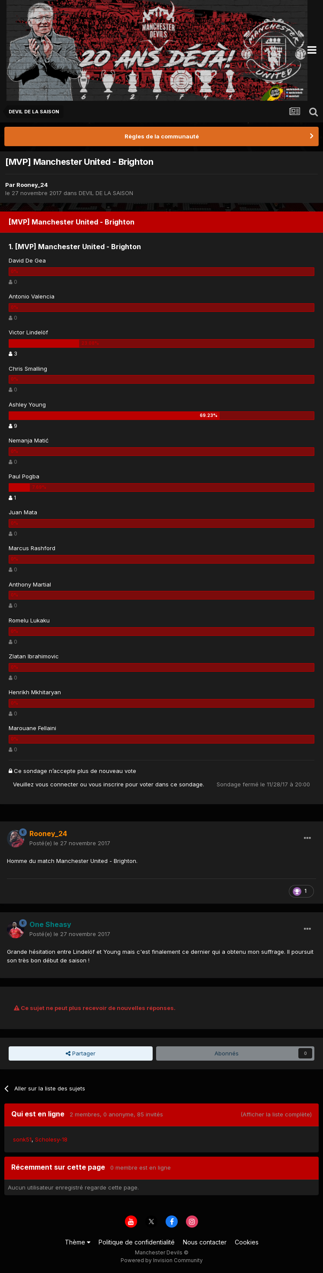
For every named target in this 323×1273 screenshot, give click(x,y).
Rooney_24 (32, 184)
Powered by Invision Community (162, 1260)
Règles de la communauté (162, 136)
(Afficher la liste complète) (276, 1114)
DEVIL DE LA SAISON (106, 192)
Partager (81, 1053)
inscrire (113, 784)
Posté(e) (69, 843)
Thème (77, 1242)
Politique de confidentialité (137, 1242)
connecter (64, 784)
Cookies (247, 1242)
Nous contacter (205, 1242)
